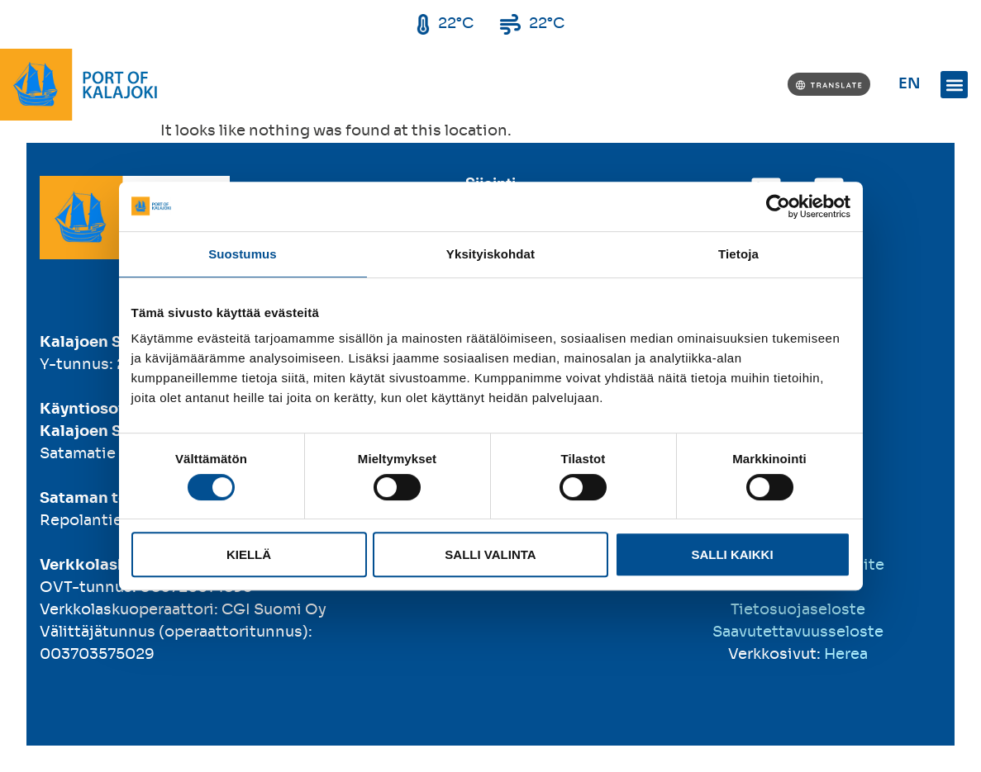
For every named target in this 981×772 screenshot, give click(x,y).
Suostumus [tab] (242, 254)
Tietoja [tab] (738, 254)
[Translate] (829, 84)
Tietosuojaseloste (798, 610)
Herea (846, 654)
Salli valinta (490, 554)
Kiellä (248, 554)
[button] (954, 84)
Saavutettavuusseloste (797, 632)
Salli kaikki (732, 554)
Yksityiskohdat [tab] (490, 254)
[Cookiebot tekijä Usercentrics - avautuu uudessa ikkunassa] (778, 206)
